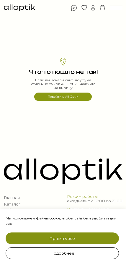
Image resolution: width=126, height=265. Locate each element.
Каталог (12, 204)
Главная (12, 197)
